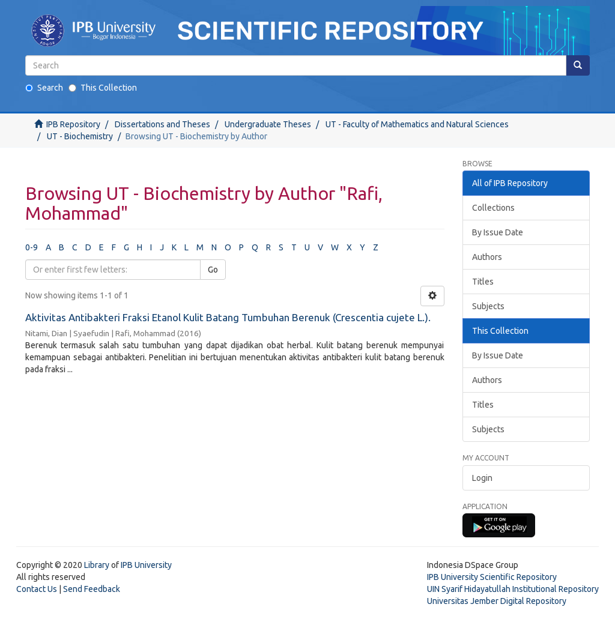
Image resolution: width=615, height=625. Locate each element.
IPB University (146, 565)
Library (96, 565)
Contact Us (36, 589)
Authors (487, 257)
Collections (493, 208)
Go (213, 269)
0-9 (31, 247)
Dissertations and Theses (162, 124)
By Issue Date (497, 232)
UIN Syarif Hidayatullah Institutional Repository (513, 589)
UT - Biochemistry (80, 136)
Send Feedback (91, 589)
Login (482, 478)
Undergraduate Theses (268, 124)
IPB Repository (73, 124)
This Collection (102, 87)
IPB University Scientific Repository (492, 577)
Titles (483, 281)
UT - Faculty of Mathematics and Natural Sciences (417, 124)
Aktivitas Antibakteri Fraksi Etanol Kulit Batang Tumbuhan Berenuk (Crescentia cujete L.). (228, 317)
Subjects (488, 306)
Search (44, 87)
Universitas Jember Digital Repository (496, 601)
